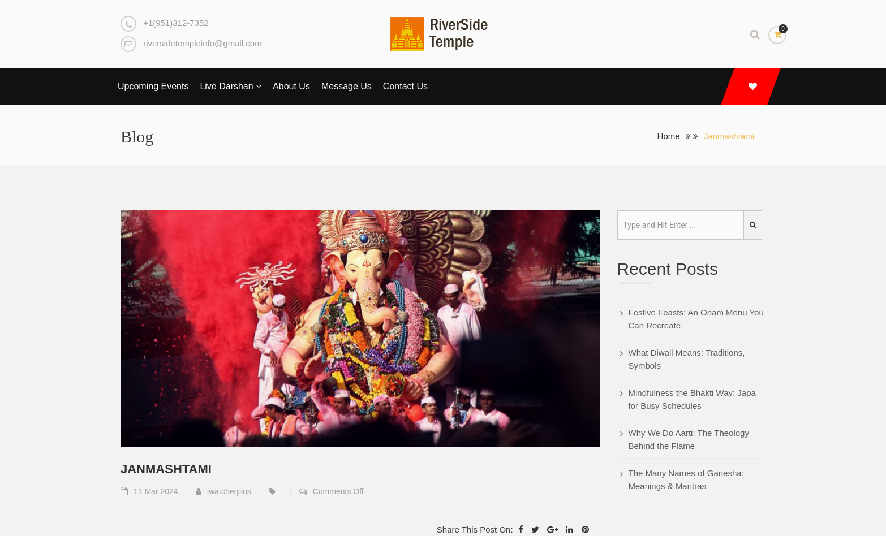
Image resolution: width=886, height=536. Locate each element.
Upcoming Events (153, 86)
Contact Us (405, 86)
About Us (291, 86)
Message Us (346, 86)
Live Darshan (230, 86)
